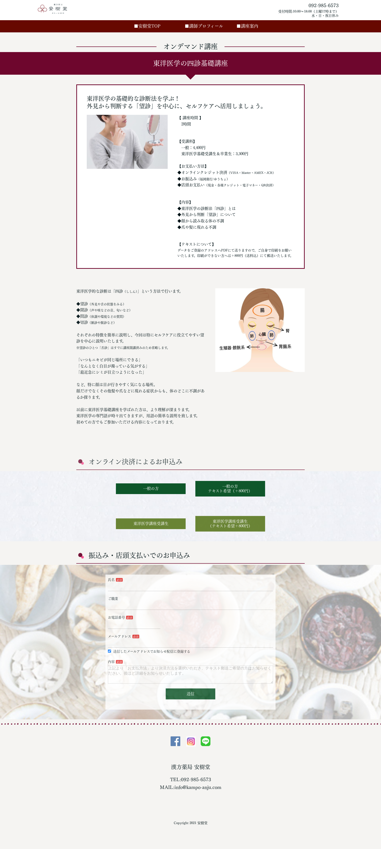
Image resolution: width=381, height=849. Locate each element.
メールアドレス (119, 636)
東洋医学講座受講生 (150, 523)
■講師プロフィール (209, 26)
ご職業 (113, 598)
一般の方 (151, 488)
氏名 (111, 579)
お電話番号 (116, 617)
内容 (111, 661)
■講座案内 (247, 26)
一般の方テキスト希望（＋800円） (230, 488)
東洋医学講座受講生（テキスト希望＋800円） (230, 523)
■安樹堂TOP (152, 26)
